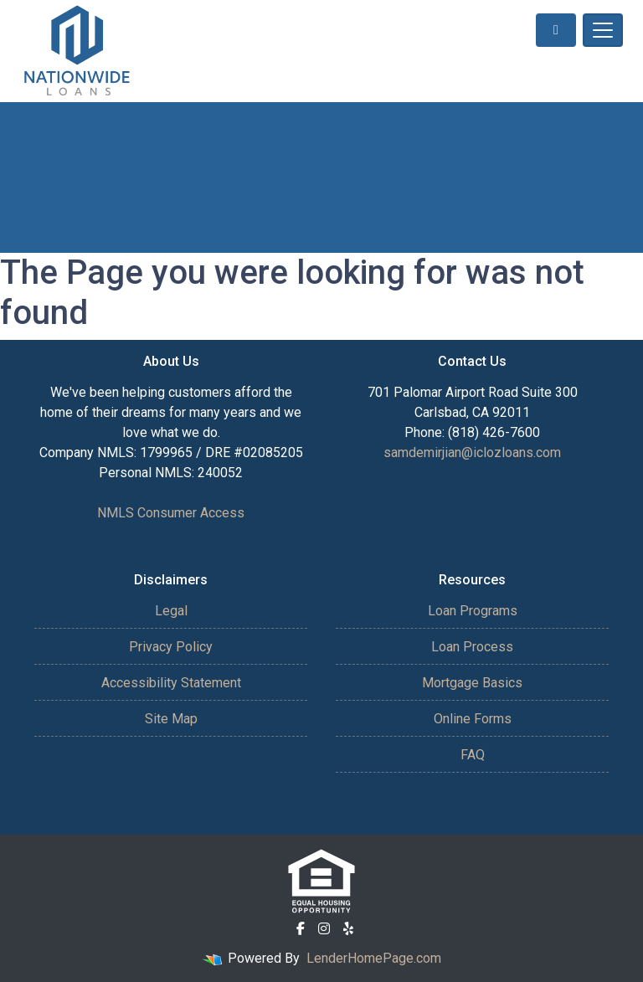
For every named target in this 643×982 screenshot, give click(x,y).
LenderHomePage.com (373, 958)
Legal (171, 611)
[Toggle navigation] (603, 30)
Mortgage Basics (472, 683)
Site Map (171, 719)
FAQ (472, 755)
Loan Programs (472, 611)
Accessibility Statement (171, 683)
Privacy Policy (171, 647)
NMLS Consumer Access (170, 513)
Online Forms (473, 719)
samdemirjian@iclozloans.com (472, 452)
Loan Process (472, 647)
